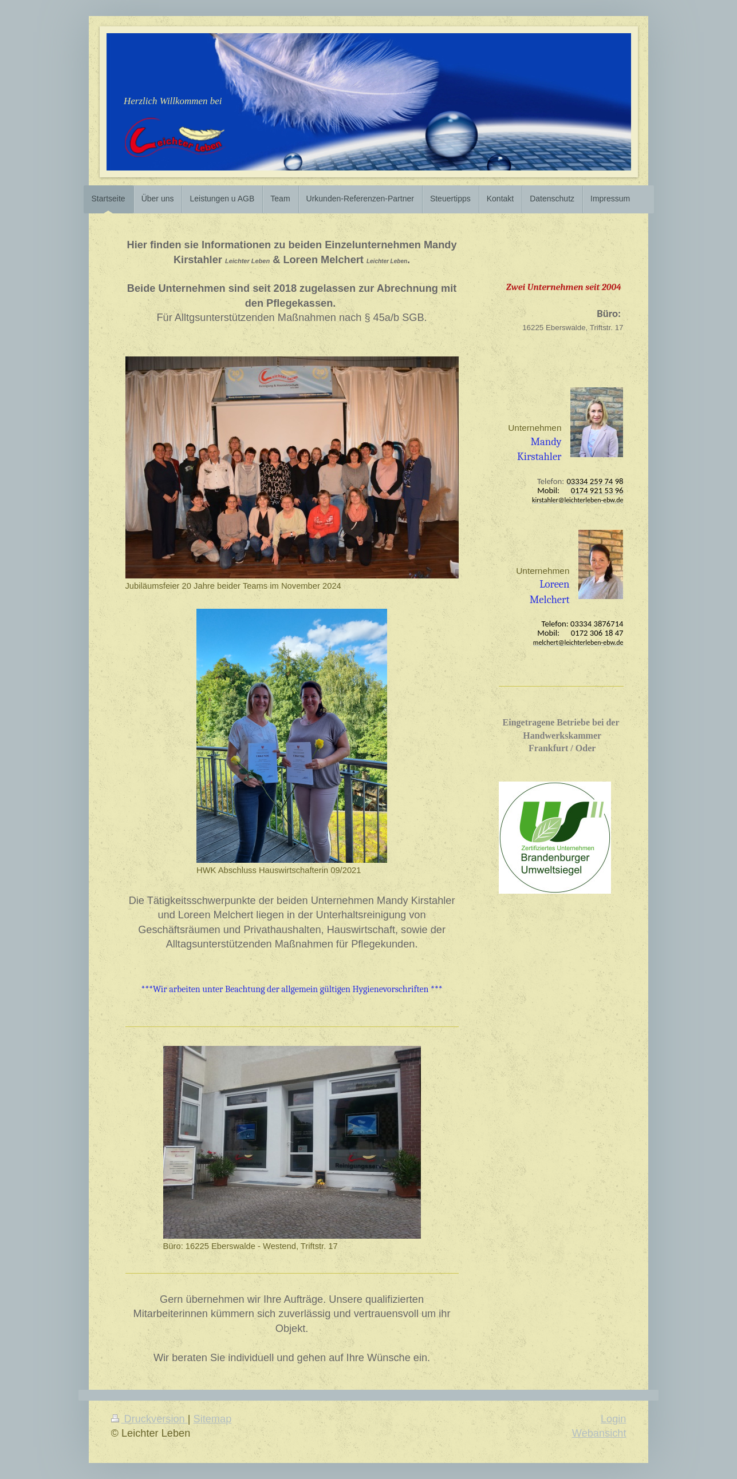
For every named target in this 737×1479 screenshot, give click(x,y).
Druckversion (149, 1419)
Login (613, 1419)
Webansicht (599, 1433)
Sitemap (213, 1419)
